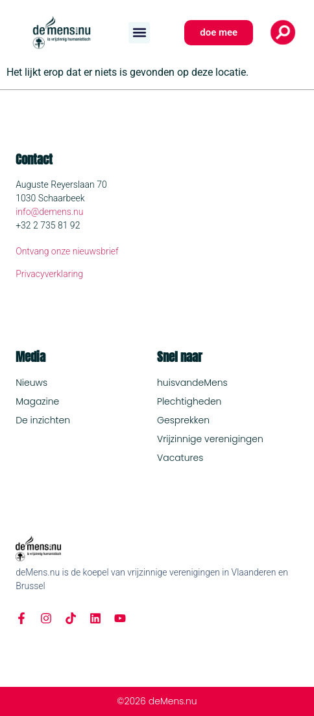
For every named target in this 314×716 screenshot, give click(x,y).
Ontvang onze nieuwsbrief (67, 251)
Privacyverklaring (49, 274)
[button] (139, 32)
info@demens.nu (49, 212)
